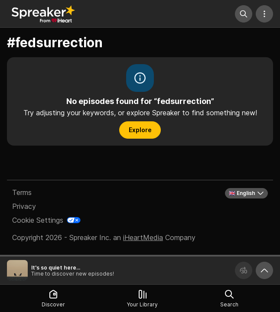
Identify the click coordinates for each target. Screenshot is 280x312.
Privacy (24, 206)
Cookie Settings (37, 220)
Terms (22, 192)
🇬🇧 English (246, 193)
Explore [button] (140, 129)
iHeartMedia (143, 237)
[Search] (243, 14)
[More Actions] (264, 14)
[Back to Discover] (43, 14)
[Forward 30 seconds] (243, 270)
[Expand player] (264, 270)
